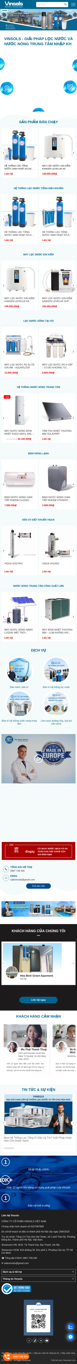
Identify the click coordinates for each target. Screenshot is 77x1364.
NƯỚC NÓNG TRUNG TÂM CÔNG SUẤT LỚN (38, 586)
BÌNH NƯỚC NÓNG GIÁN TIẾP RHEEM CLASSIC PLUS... (18, 500)
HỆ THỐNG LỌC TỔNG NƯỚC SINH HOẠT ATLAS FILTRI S (56, 235)
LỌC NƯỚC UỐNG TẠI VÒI (38, 321)
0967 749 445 (17, 871)
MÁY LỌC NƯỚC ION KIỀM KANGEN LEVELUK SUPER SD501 (57, 301)
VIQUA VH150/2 (50, 563)
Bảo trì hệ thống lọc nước (56, 687)
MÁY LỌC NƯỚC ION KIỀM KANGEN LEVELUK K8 (56, 167)
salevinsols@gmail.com (22, 879)
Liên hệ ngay (38, 1000)
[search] (65, 4)
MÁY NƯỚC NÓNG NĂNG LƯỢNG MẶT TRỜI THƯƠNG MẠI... (18, 632)
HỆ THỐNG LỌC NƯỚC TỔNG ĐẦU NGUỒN (38, 188)
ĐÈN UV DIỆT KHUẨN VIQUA (38, 519)
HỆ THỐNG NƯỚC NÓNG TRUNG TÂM (38, 387)
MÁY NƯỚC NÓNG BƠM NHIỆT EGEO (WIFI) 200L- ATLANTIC (18, 434)
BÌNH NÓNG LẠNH (38, 453)
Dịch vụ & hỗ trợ (12, 1272)
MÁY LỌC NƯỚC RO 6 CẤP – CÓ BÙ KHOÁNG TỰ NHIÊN (57, 367)
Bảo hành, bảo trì (19, 687)
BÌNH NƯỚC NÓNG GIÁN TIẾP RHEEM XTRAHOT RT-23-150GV (56, 500)
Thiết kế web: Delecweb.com (63, 1360)
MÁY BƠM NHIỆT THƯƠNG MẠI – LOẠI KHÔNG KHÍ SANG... (57, 632)
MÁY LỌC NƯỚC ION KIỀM (38, 254)
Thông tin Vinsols (12, 1279)
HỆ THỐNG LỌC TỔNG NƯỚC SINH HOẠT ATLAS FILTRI (17, 167)
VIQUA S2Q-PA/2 (13, 563)
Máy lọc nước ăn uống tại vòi (46, 1353)
